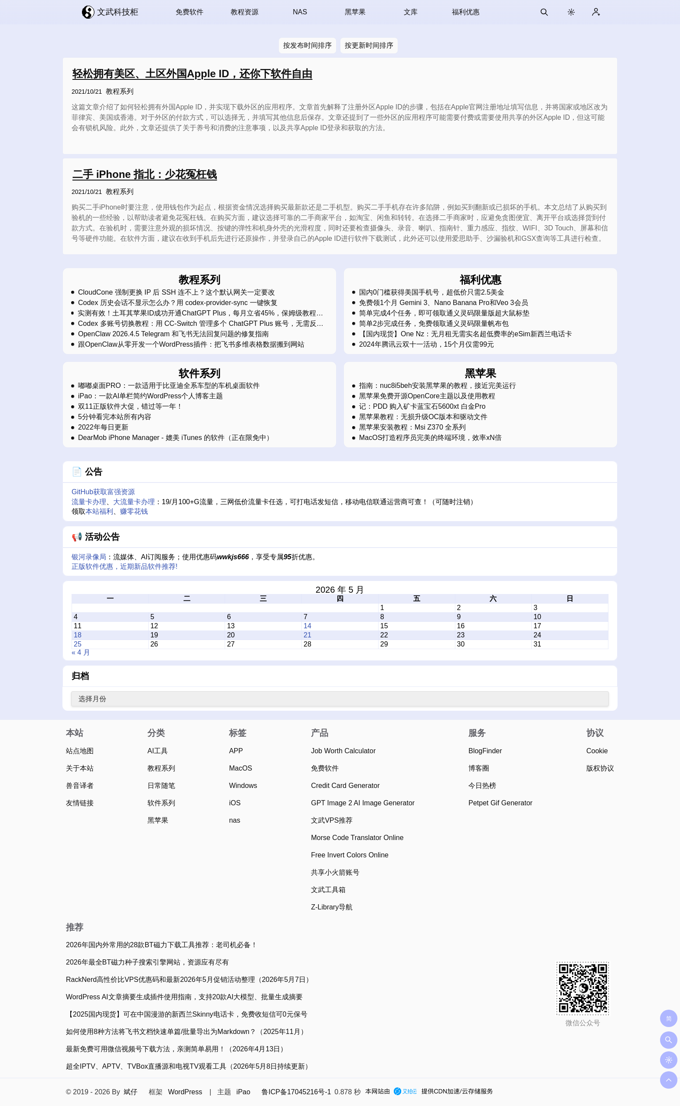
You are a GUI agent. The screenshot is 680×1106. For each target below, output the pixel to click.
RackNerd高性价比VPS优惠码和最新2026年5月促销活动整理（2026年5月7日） (189, 979)
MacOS (240, 768)
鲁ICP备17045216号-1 (296, 1092)
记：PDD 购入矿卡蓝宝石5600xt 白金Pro (422, 406)
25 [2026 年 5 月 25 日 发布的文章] (78, 644)
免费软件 (189, 12)
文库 (411, 12)
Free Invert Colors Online (350, 855)
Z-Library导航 (332, 907)
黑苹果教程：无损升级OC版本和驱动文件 (423, 417)
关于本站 (80, 768)
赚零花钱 (134, 511)
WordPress (185, 1092)
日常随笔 (161, 785)
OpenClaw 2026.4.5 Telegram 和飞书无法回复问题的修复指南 (173, 334)
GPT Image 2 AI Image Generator (363, 803)
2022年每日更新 (103, 427)
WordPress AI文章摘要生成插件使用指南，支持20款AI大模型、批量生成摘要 (184, 997)
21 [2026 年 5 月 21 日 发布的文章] (307, 635)
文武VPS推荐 (332, 820)
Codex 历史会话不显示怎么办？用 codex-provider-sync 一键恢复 (178, 302)
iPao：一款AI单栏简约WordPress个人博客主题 (150, 396)
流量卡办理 (89, 501)
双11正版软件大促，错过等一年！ (130, 406)
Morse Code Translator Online (357, 837)
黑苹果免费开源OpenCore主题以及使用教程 (427, 396)
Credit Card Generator (345, 785)
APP (236, 751)
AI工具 (157, 751)
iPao (243, 1092)
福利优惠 (466, 12)
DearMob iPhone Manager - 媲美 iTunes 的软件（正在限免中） (175, 437)
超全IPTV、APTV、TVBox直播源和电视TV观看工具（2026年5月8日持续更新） (189, 1066)
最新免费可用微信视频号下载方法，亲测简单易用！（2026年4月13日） (176, 1049)
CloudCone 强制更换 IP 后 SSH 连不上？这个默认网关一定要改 (176, 292)
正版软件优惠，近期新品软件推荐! (124, 566)
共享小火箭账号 (335, 872)
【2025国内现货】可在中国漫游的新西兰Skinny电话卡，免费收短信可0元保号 (186, 1014)
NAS (300, 12)
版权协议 (600, 768)
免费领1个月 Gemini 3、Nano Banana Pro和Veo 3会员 (443, 302)
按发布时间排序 (307, 45)
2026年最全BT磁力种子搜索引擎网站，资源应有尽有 (147, 962)
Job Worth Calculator (343, 751)
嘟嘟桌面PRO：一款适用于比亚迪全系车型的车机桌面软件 (169, 385)
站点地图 (80, 751)
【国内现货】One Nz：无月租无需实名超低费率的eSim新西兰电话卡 (465, 334)
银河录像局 (89, 557)
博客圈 (478, 768)
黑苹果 (355, 12)
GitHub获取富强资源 (103, 492)
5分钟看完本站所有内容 (114, 417)
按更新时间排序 (369, 45)
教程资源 (244, 12)
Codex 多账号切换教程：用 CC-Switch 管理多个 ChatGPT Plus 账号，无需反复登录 (201, 323)
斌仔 (130, 1092)
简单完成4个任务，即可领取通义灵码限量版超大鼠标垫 (444, 313)
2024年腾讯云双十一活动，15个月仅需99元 (426, 344)
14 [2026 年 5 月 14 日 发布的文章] (307, 626)
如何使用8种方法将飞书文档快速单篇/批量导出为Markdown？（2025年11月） (186, 1031)
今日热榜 (482, 785)
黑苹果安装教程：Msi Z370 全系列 (412, 427)
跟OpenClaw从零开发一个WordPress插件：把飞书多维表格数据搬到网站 (191, 344)
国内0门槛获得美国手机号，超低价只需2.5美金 (431, 292)
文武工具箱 (328, 889)
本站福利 (99, 511)
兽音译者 (80, 785)
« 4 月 (81, 652)
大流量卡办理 (134, 501)
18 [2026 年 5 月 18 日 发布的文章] (78, 635)
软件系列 (161, 803)
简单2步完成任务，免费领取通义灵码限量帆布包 (434, 323)
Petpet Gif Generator (500, 803)
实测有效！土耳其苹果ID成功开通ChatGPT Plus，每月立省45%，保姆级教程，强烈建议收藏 (200, 313)
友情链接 (80, 803)
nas (234, 820)
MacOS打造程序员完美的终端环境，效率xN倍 (430, 437)
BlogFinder (485, 751)
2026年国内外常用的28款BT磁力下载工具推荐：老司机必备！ (162, 944)
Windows (243, 785)
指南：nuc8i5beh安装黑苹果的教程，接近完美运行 (437, 385)
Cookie (597, 751)
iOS (235, 803)
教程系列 (120, 91)
